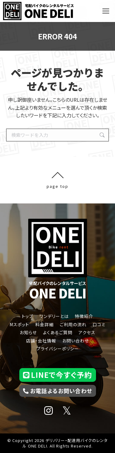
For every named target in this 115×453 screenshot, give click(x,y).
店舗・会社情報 (41, 341)
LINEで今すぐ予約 (57, 374)
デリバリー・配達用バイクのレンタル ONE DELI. (65, 443)
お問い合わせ (75, 341)
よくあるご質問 (57, 332)
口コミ (99, 324)
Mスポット (19, 324)
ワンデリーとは (54, 316)
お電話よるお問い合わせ (57, 391)
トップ (27, 316)
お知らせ (28, 332)
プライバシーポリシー (57, 348)
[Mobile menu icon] (106, 11)
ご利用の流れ (73, 324)
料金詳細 (44, 324)
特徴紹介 (84, 316)
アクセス (87, 332)
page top (57, 180)
